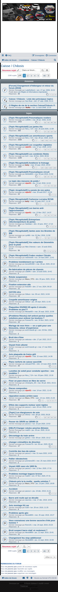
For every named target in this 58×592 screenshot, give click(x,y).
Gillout (27, 294)
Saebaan (28, 224)
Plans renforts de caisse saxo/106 (25, 362)
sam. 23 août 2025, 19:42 (42, 271)
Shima (27, 415)
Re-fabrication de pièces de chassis (26, 269)
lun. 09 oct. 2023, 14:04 (41, 294)
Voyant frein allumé (18, 345)
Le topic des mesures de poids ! (24, 181)
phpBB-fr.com (33, 586)
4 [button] (34, 75)
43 (55, 177)
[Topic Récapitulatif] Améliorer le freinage (29, 163)
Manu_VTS (29, 279)
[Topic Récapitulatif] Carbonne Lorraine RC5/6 (31, 199)
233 (50, 168)
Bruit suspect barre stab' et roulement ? (28, 530)
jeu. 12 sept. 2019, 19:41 (44, 532)
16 (48, 215)
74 (55, 159)
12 (51, 150)
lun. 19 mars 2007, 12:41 (44, 257)
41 (48, 177)
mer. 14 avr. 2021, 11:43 (42, 390)
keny (27, 165)
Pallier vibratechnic (18, 459)
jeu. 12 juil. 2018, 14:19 (42, 183)
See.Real (28, 101)
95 (55, 123)
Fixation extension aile (20, 284)
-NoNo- (28, 107)
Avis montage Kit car (19, 505)
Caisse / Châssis (12, 66)
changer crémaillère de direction (24, 442)
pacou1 (28, 407)
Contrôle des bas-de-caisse (22, 451)
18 (48, 186)
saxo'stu (28, 500)
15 (45, 215)
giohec (27, 438)
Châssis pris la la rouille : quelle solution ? (29, 481)
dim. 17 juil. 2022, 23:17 (42, 339)
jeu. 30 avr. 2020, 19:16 (41, 430)
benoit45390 (30, 264)
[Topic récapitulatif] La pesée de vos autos (29, 190)
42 (51, 177)
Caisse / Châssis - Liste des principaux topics (31, 99)
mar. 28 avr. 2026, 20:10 (46, 264)
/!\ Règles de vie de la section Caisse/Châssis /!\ (32, 105)
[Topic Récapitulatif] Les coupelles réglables (30, 145)
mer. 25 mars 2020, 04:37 (46, 461)
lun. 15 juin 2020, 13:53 (41, 424)
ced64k (28, 120)
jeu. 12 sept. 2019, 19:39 (44, 540)
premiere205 (30, 461)
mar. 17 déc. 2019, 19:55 (42, 500)
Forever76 (29, 320)
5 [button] (38, 75)
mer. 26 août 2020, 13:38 (44, 129)
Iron (26, 156)
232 (46, 168)
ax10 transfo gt (31, 330)
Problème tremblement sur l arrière (26, 262)
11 (48, 150)
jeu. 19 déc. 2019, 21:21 (42, 491)
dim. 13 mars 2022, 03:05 (46, 364)
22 (48, 132)
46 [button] (44, 75)
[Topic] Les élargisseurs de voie (24, 412)
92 (45, 123)
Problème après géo (18, 513)
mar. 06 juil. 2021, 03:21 (47, 383)
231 (42, 168)
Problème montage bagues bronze (25, 474)
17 (45, 186)
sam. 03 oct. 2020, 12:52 (42, 407)
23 (51, 132)
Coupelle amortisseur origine (23, 299)
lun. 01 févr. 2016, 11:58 (41, 235)
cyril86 (27, 235)
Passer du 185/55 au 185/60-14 (23, 421)
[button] (19, 75)
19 (51, 186)
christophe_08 (30, 383)
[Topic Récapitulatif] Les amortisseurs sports (31, 136)
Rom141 (28, 525)
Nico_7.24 (29, 129)
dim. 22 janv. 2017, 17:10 (43, 224)
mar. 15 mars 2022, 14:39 (42, 356)
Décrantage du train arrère (21, 435)
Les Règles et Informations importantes (32, 92)
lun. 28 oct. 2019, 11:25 (39, 507)
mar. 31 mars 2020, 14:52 (42, 453)
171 (50, 141)
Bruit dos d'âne (16, 337)
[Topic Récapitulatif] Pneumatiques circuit (29, 172)
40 (45, 177)
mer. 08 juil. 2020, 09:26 (41, 415)
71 (45, 159)
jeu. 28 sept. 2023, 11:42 (41, 302)
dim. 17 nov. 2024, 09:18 (42, 287)
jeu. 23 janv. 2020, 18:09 (45, 483)
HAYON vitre (15, 292)
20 (55, 186)
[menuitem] (8, 55)
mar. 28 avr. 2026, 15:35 (42, 120)
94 (51, 123)
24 (55, 132)
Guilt (27, 507)
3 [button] (31, 75)
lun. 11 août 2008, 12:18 (42, 107)
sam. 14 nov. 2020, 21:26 (45, 398)
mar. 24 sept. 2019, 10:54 (40, 165)
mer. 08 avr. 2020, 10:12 (41, 438)
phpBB (22, 583)
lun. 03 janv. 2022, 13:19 (44, 375)
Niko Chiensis (30, 247)
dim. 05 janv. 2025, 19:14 (45, 279)
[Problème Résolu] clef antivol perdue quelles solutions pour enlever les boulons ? (31, 317)
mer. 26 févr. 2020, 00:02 (39, 156)
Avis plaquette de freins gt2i (22, 354)
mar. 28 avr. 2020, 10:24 (44, 138)
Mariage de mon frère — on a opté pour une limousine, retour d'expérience (30, 326)
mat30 (27, 430)
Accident (13, 489)
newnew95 (29, 257)
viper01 (28, 147)
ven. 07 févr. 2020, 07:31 (41, 476)
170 (46, 141)
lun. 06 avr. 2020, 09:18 (44, 444)
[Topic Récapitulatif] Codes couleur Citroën (30, 255)
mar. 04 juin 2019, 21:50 (44, 174)
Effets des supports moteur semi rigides (28, 405)
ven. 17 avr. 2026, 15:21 (46, 90)
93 (48, 123)
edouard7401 (30, 364)
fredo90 (28, 287)
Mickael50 (29, 311)
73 (51, 159)
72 (48, 159)
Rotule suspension (18, 277)
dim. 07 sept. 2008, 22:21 (43, 101)
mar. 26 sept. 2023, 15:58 (44, 311)
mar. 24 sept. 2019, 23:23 (43, 525)
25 (55, 417)
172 (55, 141)
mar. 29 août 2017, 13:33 (42, 192)
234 (55, 168)
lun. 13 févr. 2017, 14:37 (42, 212)
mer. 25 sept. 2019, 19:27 (44, 515)
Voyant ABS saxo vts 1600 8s (23, 466)
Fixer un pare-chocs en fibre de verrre (27, 381)
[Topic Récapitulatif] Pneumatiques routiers (30, 118)
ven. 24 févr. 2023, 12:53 (44, 320)
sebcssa (28, 339)
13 (55, 150)
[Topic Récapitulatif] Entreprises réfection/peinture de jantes (24, 220)
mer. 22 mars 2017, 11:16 (40, 201)
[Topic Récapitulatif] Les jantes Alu (26, 127)
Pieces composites (18, 388)
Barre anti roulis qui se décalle (23, 498)
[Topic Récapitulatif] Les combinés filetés (29, 154)
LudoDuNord (30, 90)
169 (42, 141)
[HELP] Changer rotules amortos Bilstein (28, 428)
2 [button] (27, 75)
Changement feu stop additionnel (25, 538)
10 (45, 150)
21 (45, 132)
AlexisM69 (29, 174)
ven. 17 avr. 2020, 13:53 (42, 147)
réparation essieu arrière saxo (23, 396)
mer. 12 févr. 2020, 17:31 (42, 468)
